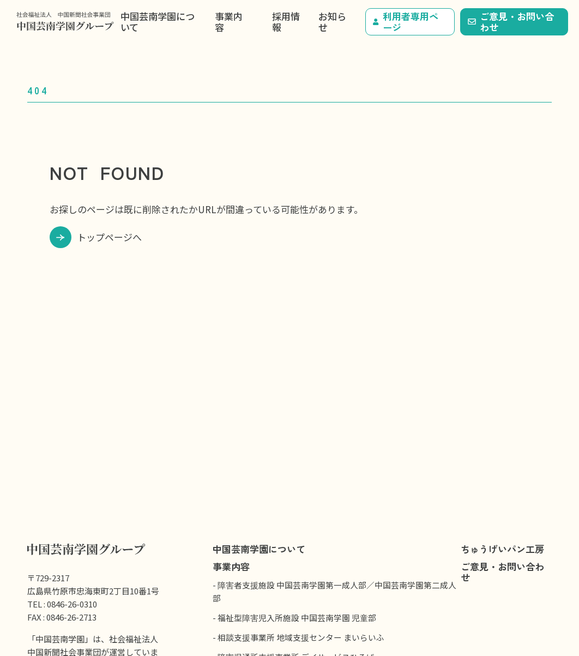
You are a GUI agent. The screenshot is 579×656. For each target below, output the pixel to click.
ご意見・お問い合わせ (511, 21)
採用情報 (286, 21)
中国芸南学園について (157, 21)
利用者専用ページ (405, 21)
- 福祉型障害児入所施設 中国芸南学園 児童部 (294, 617)
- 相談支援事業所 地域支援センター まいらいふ (298, 637)
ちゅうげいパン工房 (502, 549)
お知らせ (332, 21)
